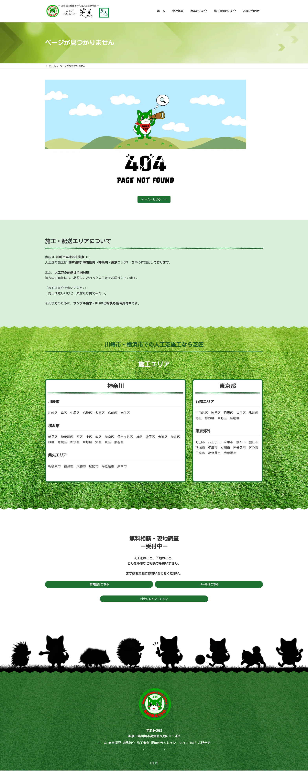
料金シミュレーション (154, 601)
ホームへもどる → (154, 199)
